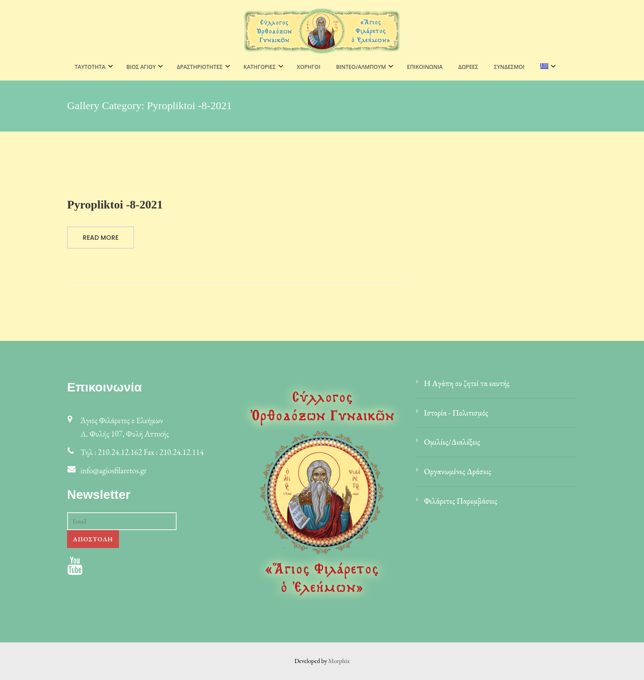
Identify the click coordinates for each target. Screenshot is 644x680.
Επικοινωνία (425, 67)
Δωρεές (468, 67)
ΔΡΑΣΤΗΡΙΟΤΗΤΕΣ (199, 67)
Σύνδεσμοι (509, 67)
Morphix (339, 661)
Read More (101, 237)
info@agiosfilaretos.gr (113, 470)
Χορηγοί (309, 67)
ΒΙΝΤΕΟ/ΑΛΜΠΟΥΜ (361, 67)
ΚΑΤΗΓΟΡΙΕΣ (260, 67)
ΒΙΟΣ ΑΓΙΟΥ (141, 67)
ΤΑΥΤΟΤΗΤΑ (90, 67)
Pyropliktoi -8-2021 (115, 204)
